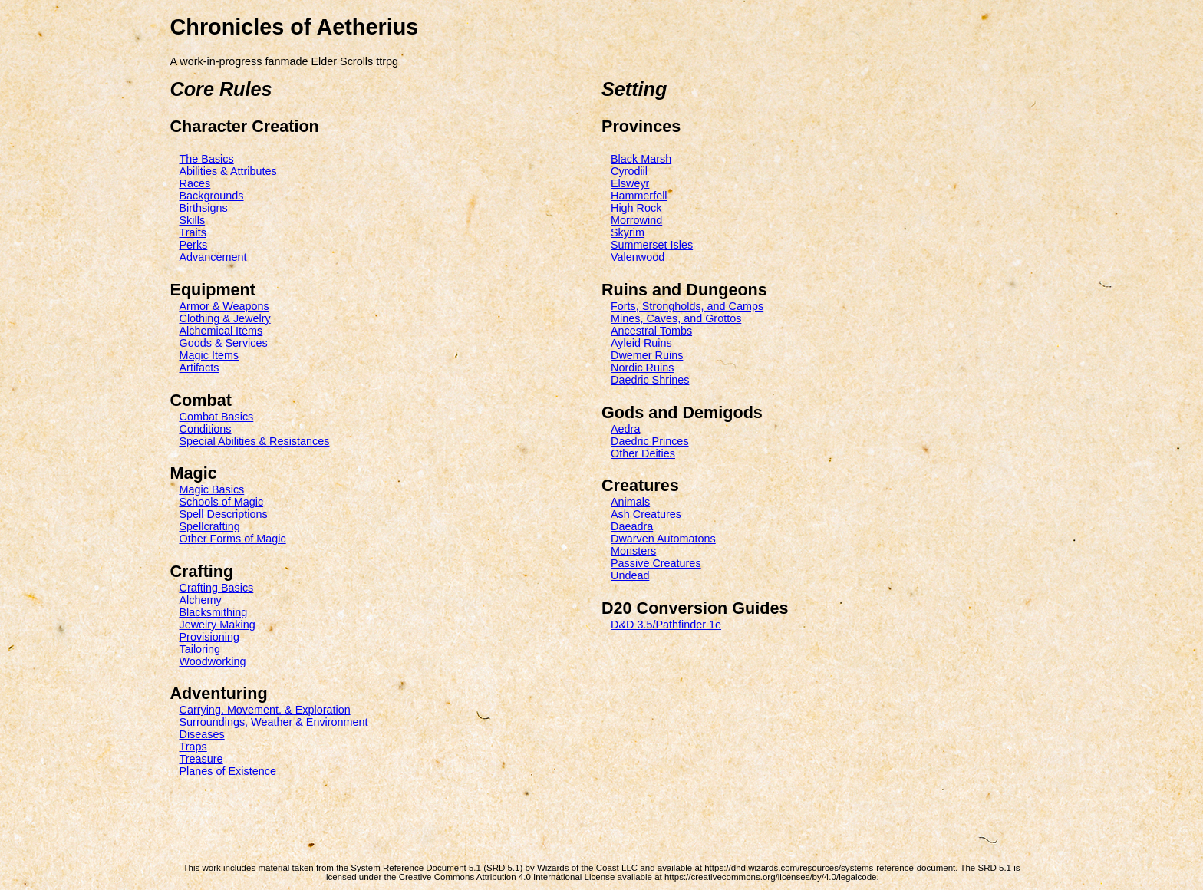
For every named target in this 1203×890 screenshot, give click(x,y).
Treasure (201, 759)
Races (195, 183)
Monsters (633, 551)
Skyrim (627, 232)
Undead (630, 575)
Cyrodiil (629, 171)
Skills (193, 220)
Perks (194, 245)
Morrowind (636, 220)
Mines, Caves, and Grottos (676, 318)
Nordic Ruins (642, 367)
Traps (193, 746)
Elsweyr (630, 183)
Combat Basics (217, 416)
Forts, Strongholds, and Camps (687, 306)
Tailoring (200, 649)
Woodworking (213, 661)
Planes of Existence (228, 771)
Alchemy (201, 600)
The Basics (207, 159)
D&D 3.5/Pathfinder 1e (666, 624)
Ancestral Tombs (651, 331)
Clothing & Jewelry (225, 318)
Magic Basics (212, 489)
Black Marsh (641, 159)
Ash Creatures (646, 514)
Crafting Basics (217, 588)
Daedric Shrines (650, 380)
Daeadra (632, 526)
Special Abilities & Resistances (255, 441)
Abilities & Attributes (228, 171)
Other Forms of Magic (233, 538)
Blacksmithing (214, 612)
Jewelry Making (217, 624)
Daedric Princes (650, 441)
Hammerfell (639, 196)
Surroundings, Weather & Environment (274, 722)
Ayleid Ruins (641, 343)
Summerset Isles (652, 245)
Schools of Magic (222, 502)
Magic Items (209, 355)
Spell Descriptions (224, 514)
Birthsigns (204, 208)
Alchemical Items (221, 331)
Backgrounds (212, 196)
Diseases (202, 734)
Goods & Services (224, 343)
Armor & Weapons (224, 306)
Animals (630, 502)
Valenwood (637, 257)
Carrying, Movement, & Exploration (265, 710)
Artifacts (199, 367)
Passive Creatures (656, 563)
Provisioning (209, 637)
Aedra (625, 429)
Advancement (213, 257)
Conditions (206, 429)
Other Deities (643, 453)
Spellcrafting (210, 526)
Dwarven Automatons (663, 538)
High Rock (636, 208)
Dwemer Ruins (647, 355)
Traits (193, 232)
